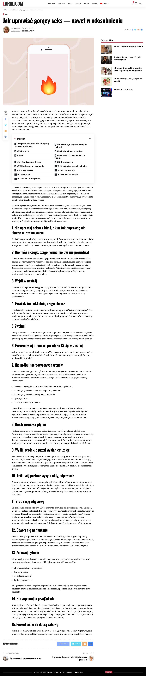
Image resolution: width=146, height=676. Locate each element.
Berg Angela (15, 28)
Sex (6, 14)
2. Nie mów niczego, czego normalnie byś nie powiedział (71, 145)
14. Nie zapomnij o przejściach (67, 174)
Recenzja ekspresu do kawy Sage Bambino (128, 45)
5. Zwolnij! (20, 155)
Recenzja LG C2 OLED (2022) (123, 88)
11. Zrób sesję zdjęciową (25, 170)
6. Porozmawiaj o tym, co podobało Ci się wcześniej (70, 156)
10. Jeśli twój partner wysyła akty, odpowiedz (72, 166)
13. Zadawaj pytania (24, 174)
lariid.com (13, 3)
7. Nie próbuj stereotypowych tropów (29, 162)
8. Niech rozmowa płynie (65, 162)
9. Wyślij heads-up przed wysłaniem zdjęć (30, 166)
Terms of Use (77, 672)
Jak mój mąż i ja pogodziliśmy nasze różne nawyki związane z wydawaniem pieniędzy (128, 67)
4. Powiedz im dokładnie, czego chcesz (70, 151)
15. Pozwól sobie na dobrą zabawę (28, 178)
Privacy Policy (63, 672)
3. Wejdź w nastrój (23, 151)
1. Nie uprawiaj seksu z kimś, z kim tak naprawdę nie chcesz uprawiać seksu (31, 144)
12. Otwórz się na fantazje (66, 170)
